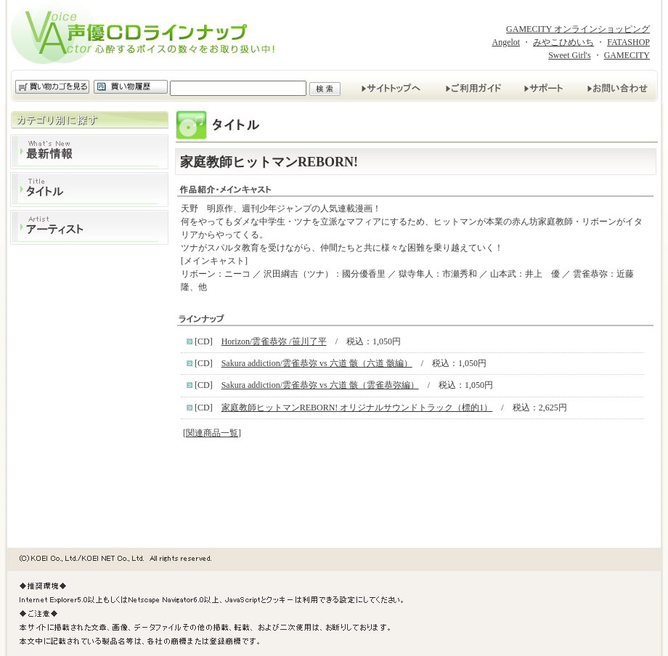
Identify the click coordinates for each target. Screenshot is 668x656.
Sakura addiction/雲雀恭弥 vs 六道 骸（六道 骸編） (316, 363)
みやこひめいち (563, 42)
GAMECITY (627, 55)
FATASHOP (628, 42)
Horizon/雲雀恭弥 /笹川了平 (274, 341)
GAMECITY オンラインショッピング (578, 29)
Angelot (506, 42)
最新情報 (89, 151)
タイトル (89, 189)
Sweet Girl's (569, 55)
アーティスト (89, 227)
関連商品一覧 (212, 433)
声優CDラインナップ (147, 34)
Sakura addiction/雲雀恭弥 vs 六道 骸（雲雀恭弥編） (320, 385)
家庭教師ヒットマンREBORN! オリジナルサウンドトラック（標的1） (357, 407)
